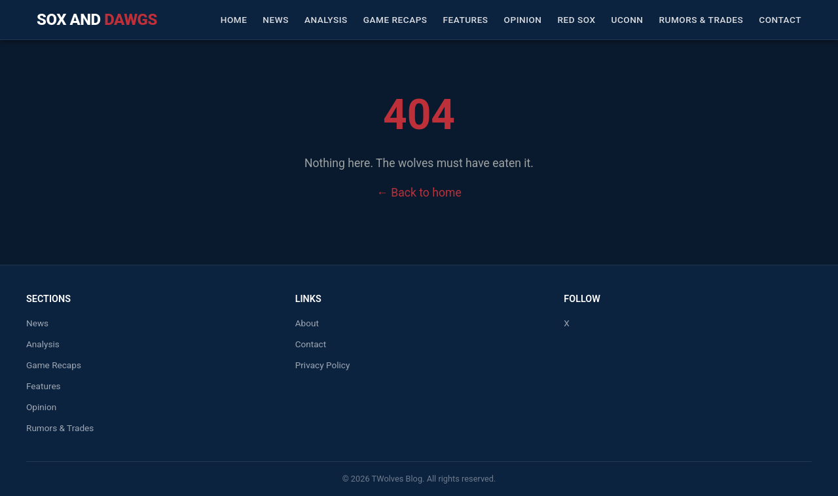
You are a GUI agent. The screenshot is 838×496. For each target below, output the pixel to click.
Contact (780, 19)
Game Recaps (395, 19)
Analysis (326, 19)
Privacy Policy (322, 365)
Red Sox (577, 19)
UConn (627, 19)
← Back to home (418, 192)
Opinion (523, 19)
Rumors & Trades (701, 19)
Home (234, 19)
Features (465, 19)
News (276, 19)
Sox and (97, 19)
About (307, 323)
